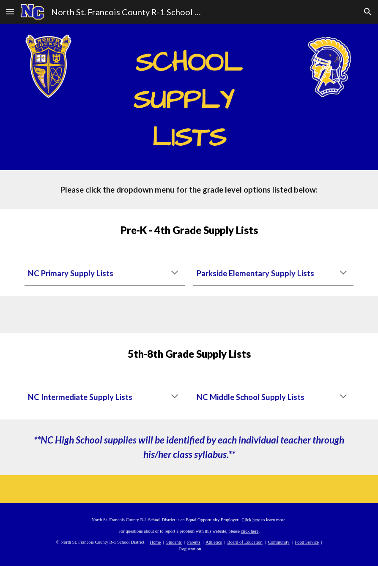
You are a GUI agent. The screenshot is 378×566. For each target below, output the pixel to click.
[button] (10, 11)
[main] (189, 97)
